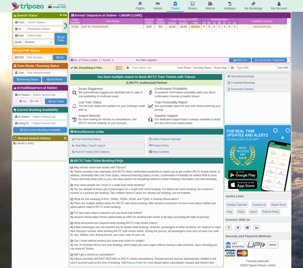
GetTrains (61, 39)
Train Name (112, 21)
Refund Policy (270, 211)
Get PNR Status (26, 50)
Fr (229, 22)
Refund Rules (135, 262)
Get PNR (283, 67)
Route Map (220, 67)
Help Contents (159, 151)
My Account (279, 6)
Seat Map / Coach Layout (88, 145)
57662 (75, 26)
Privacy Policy (159, 145)
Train (19, 72)
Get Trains (56, 101)
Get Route (54, 79)
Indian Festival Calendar (165, 139)
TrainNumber (75, 21)
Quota (18, 42)
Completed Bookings (241, 82)
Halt (195, 22)
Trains (175, 6)
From (19, 22)
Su (204, 22)
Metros (210, 6)
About (253, 211)
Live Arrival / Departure (269, 60)
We (219, 22)
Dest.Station (161, 21)
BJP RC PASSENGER (95, 26)
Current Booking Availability (35, 110)
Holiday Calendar (237, 204)
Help (229, 211)
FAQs (241, 211)
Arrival (172, 22)
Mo (209, 22)
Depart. (183, 22)
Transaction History (240, 89)
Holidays (230, 6)
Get (60, 57)
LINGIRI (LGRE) (23, 143)
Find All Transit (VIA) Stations (91, 151)
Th (224, 22)
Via (63, 15)
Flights (140, 6)
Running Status (48, 66)
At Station (22, 94)
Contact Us (259, 204)
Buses (192, 6)
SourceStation (149, 21)
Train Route (25, 66)
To (18, 29)
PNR (19, 57)
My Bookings (253, 6)
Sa (234, 22)
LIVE (36, 101)
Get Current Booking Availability (40, 129)
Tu (214, 22)
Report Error (278, 204)
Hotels (157, 6)
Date (19, 35)
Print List (240, 60)
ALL (25, 101)
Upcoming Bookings (240, 76)
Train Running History (86, 139)
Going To (22, 123)
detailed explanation (166, 203)
